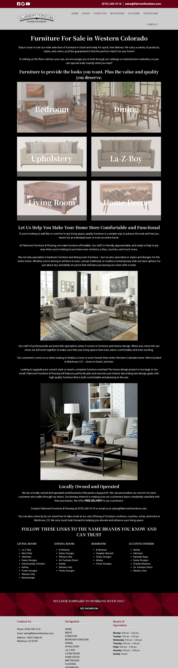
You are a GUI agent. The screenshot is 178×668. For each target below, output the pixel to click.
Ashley (25, 567)
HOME (75, 13)
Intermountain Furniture (33, 563)
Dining (126, 109)
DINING (69, 643)
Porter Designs (29, 570)
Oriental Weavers (142, 563)
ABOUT (86, 13)
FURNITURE (100, 13)
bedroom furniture (57, 257)
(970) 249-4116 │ (113, 4)
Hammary (26, 556)
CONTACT (152, 24)
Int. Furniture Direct (68, 560)
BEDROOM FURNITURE (77, 639)
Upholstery (52, 158)
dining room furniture (86, 257)
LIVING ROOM (72, 653)
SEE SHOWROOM (89, 608)
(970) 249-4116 (86, 508)
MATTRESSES (117, 13)
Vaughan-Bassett (104, 553)
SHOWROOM (150, 13)
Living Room (51, 202)
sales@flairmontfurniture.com (143, 4)
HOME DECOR (72, 657)
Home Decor (126, 202)
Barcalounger (28, 577)
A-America (64, 549)
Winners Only (28, 574)
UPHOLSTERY (72, 646)
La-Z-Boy (126, 158)
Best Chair (27, 553)
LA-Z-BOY (70, 650)
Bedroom (52, 109)
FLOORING (134, 13)
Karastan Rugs (140, 556)
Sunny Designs (29, 560)
